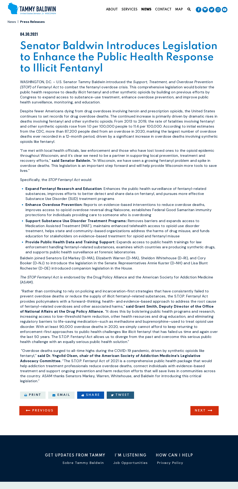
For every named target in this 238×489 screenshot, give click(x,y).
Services (129, 9)
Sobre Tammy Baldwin (83, 463)
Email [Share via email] (61, 396)
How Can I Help (174, 455)
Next (200, 411)
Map (179, 9)
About (112, 9)
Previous (43, 411)
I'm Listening (131, 455)
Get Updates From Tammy (75, 455)
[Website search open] (189, 9)
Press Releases (32, 22)
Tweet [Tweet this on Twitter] (120, 396)
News (146, 9)
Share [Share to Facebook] (90, 396)
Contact (163, 9)
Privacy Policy (170, 463)
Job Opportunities (130, 463)
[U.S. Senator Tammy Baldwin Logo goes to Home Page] (33, 8)
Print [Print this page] (32, 396)
